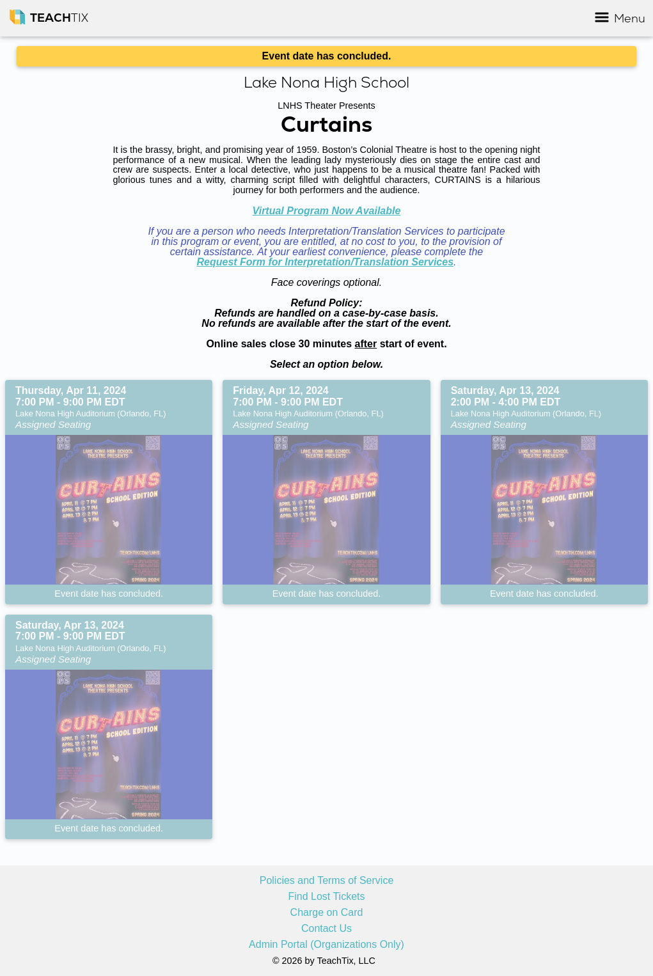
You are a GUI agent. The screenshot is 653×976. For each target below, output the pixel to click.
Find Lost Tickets (326, 897)
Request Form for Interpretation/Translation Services (324, 261)
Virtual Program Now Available (327, 210)
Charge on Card (326, 913)
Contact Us (326, 929)
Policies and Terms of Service (327, 881)
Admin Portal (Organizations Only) (326, 945)
